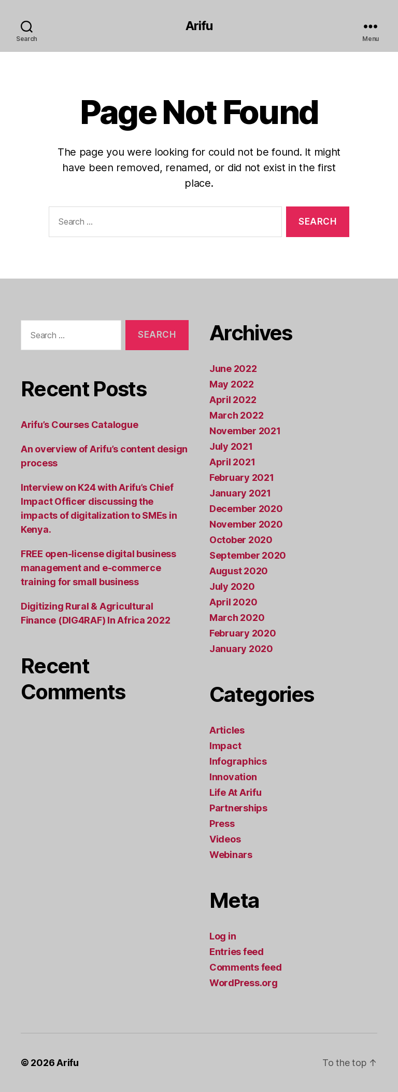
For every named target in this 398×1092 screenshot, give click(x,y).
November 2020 (246, 524)
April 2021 (232, 462)
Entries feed (236, 951)
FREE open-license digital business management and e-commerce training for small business (98, 567)
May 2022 (231, 384)
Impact (225, 745)
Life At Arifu (235, 792)
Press (222, 823)
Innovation (233, 776)
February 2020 (242, 633)
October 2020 (241, 539)
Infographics (238, 761)
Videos (224, 839)
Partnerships (238, 808)
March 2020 (236, 617)
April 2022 (232, 399)
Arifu (199, 26)
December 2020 (246, 508)
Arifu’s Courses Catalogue (79, 424)
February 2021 (241, 477)
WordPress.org (243, 982)
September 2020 (247, 555)
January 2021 (240, 493)
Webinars (230, 854)
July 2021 (231, 446)
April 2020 (233, 602)
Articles (227, 730)
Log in (222, 936)
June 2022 (233, 368)
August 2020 (238, 570)
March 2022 (236, 415)
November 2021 (245, 430)
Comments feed (245, 967)
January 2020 (241, 648)
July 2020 (232, 586)
